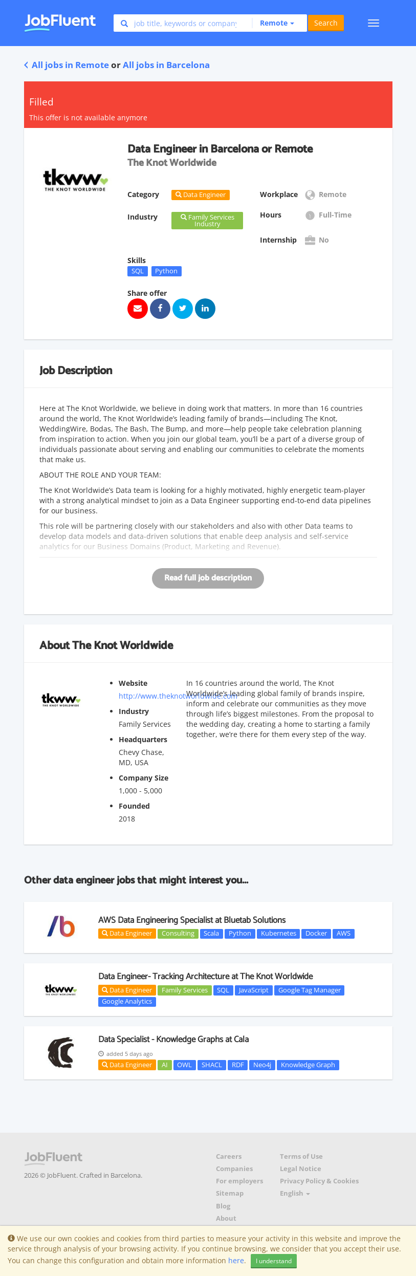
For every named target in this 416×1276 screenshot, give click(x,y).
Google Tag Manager (309, 989)
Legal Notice (300, 1168)
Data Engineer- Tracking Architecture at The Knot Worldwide (205, 976)
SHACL (212, 1064)
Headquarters (143, 739)
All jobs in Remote (66, 65)
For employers (239, 1181)
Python (166, 270)
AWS (344, 933)
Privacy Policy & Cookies (319, 1181)
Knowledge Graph (308, 1064)
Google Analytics (127, 1001)
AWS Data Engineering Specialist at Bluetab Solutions (192, 920)
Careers (229, 1156)
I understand (274, 1261)
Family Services (185, 989)
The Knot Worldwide (122, 646)
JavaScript (254, 989)
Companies (234, 1168)
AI (165, 1064)
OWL (184, 1064)
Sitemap (230, 1193)
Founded (134, 806)
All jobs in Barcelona (166, 65)
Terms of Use (301, 1156)
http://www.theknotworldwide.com (178, 696)
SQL (138, 270)
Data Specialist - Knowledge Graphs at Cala (173, 1039)
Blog (223, 1206)
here (236, 1260)
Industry (134, 711)
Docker (316, 933)
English (295, 1193)
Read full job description (208, 578)
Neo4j (262, 1064)
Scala (211, 933)
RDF (238, 1064)
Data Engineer (127, 933)
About (226, 1218)
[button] (273, 23)
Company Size (143, 778)
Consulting (178, 933)
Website (133, 683)
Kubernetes (278, 933)
